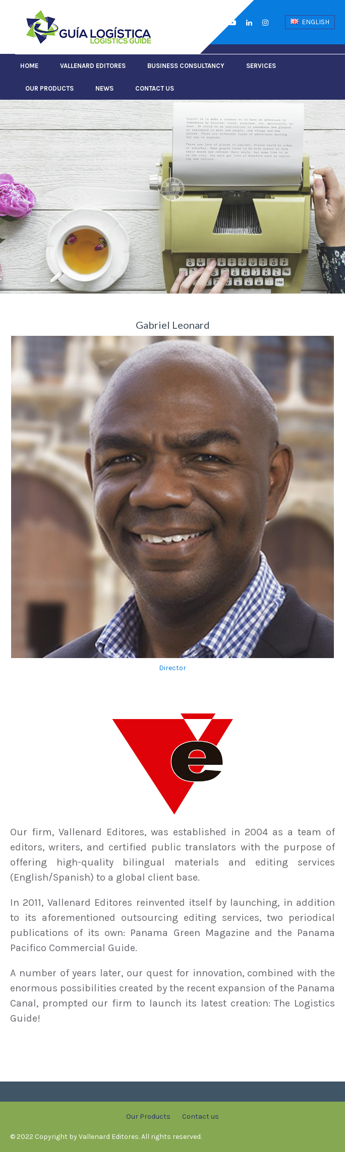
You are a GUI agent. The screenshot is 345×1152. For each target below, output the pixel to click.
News (104, 88)
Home (29, 65)
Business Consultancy (185, 65)
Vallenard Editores (93, 65)
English (310, 22)
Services (261, 65)
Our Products (49, 88)
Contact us (154, 88)
